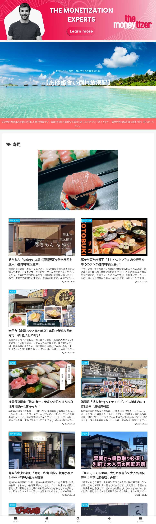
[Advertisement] (114, 297)
